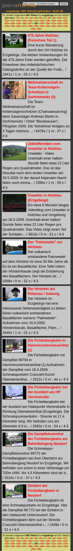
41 (48, 26)
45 (33, 28)
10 (59, 18)
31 (53, 23)
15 (24, 20)
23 (7, 23)
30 (48, 23)
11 (65, 18)
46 (39, 28)
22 (65, 20)
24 (12, 23)
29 (42, 23)
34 (7, 26)
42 (53, 26)
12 (7, 20)
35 (12, 26)
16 (30, 20)
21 (59, 20)
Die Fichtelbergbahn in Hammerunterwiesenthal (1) (48, 345)
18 (42, 20)
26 (24, 23)
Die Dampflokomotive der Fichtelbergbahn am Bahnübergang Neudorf (48, 439)
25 (18, 23)
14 (18, 20)
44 (65, 26)
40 (42, 26)
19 (48, 20)
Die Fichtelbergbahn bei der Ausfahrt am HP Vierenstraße (48, 392)
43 (59, 26)
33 (65, 23)
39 (36, 26)
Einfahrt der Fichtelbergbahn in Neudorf (43, 490)
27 (30, 23)
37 (24, 26)
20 (53, 20)
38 (30, 26)
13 (12, 20)
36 (18, 26)
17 (36, 20)
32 (59, 23)
